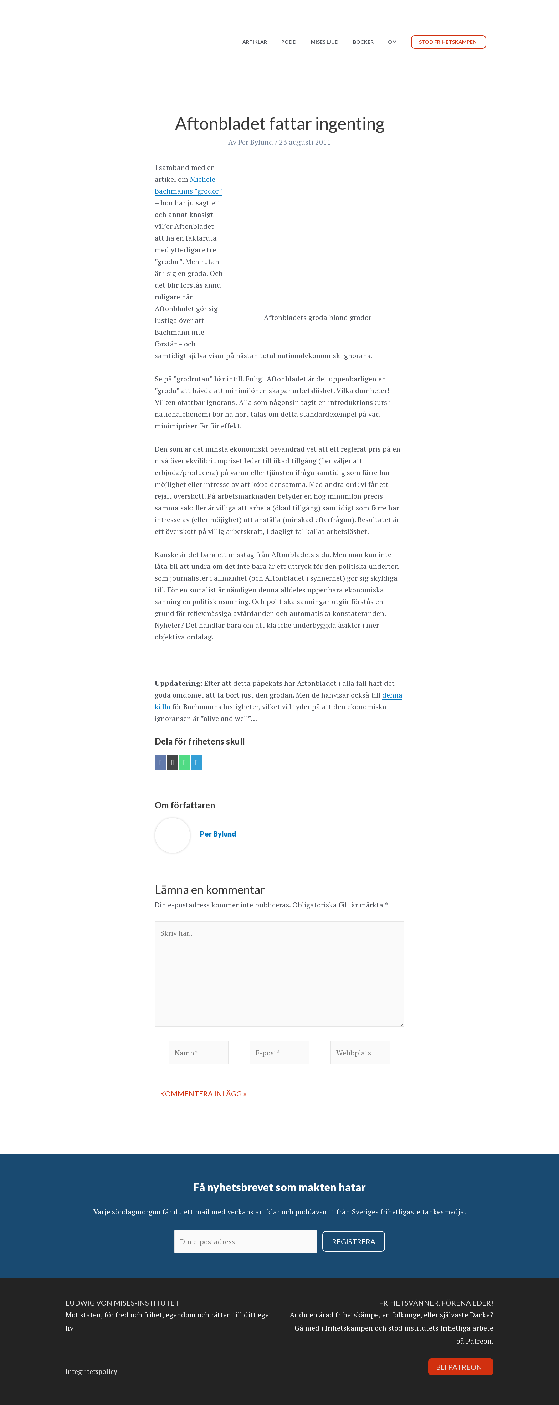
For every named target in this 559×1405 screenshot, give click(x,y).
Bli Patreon (459, 1367)
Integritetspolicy (91, 1371)
